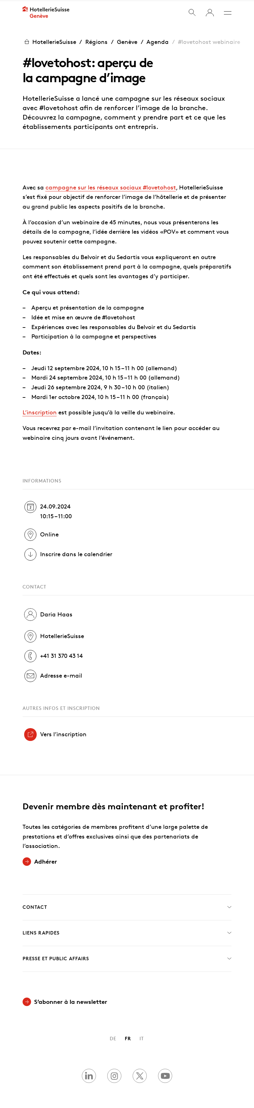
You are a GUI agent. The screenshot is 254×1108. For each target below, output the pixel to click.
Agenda (157, 41)
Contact (127, 907)
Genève (127, 41)
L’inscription (40, 411)
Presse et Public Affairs (127, 958)
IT (142, 1038)
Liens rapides (127, 932)
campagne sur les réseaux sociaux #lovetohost (110, 186)
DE (113, 1038)
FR (128, 1038)
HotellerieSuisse (49, 41)
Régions (96, 41)
